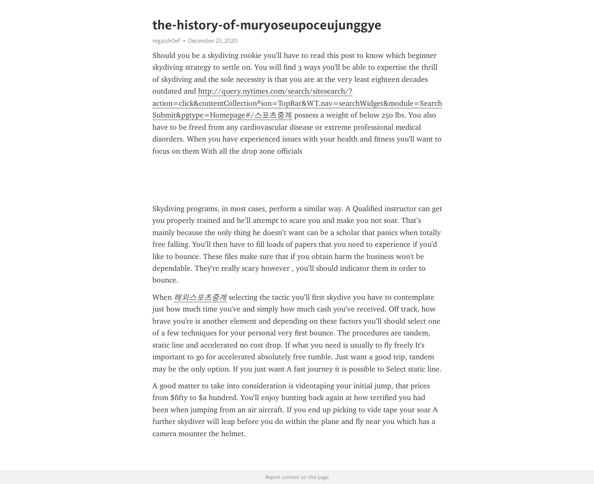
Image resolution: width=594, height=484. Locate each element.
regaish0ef (166, 40)
